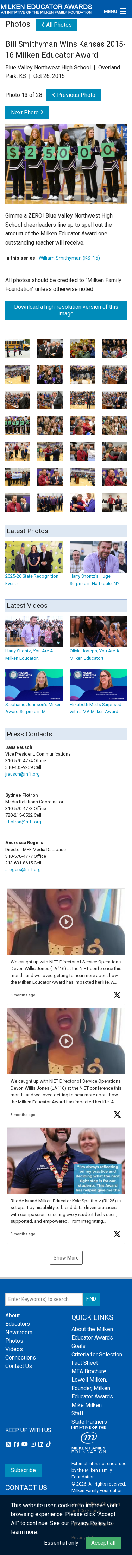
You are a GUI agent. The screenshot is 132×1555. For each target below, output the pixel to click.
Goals (78, 1346)
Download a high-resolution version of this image (66, 310)
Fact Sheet (84, 1363)
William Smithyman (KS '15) (69, 258)
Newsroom (18, 1332)
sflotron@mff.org (23, 821)
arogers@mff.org (23, 869)
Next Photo (27, 112)
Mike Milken (86, 1405)
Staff (77, 1413)
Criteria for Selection (96, 1354)
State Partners (89, 1421)
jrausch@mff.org (22, 774)
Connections (20, 1357)
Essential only (61, 1543)
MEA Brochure (88, 1371)
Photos (14, 1340)
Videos (14, 1349)
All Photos (56, 24)
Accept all (103, 1543)
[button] (66, 946)
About (12, 1315)
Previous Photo (73, 95)
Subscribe (23, 1470)
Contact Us (18, 1366)
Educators (17, 1324)
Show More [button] (66, 1258)
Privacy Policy (88, 1523)
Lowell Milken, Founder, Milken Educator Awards (92, 1388)
